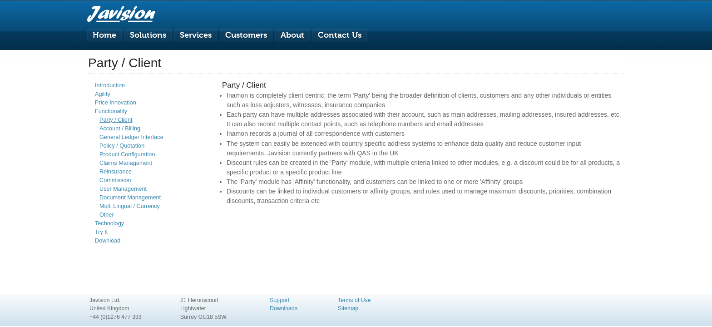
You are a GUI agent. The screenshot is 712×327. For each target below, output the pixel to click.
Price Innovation (115, 102)
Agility (102, 94)
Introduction (110, 85)
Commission (115, 180)
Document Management (130, 197)
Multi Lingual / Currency (129, 206)
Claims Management (125, 163)
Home (104, 35)
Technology (109, 223)
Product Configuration (127, 154)
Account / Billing (119, 128)
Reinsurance (115, 171)
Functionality (111, 111)
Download (107, 241)
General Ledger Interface (131, 137)
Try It (101, 232)
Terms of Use (354, 300)
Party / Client (115, 120)
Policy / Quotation (121, 146)
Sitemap (348, 308)
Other (106, 215)
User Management (123, 189)
